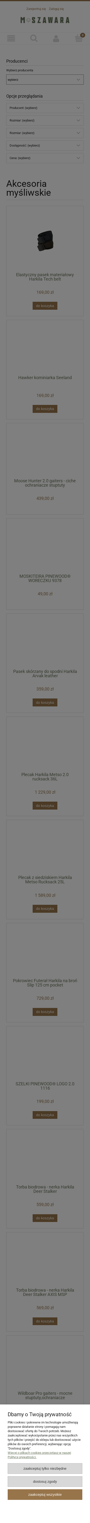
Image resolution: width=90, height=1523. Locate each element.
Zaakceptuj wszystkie (45, 1494)
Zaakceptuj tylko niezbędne (45, 1468)
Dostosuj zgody (45, 1481)
